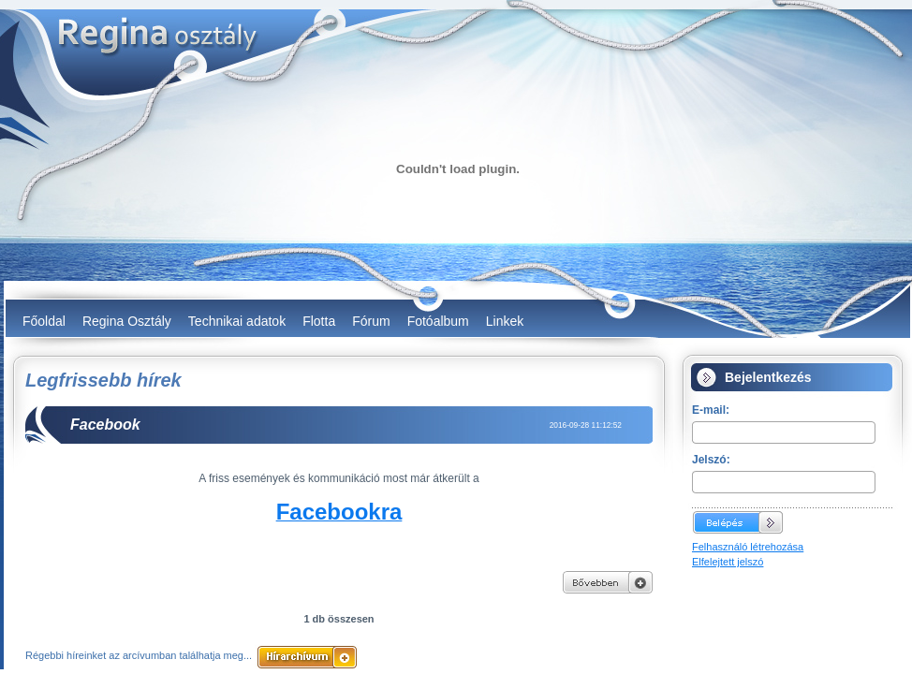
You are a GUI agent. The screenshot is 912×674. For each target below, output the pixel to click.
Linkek (504, 321)
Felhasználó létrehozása (747, 546)
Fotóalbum (438, 321)
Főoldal (44, 321)
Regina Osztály (126, 321)
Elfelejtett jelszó (727, 561)
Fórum (371, 321)
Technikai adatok (237, 321)
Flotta (318, 321)
